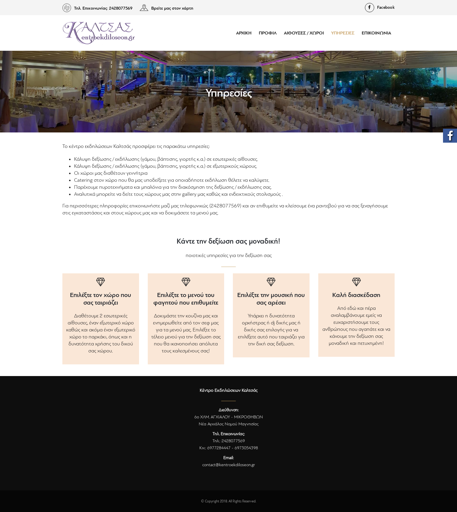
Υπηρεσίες (342, 33)
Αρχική (244, 33)
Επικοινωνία (376, 33)
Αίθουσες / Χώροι (304, 33)
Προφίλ (268, 33)
